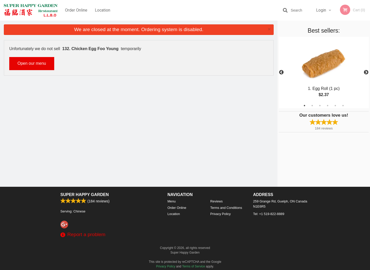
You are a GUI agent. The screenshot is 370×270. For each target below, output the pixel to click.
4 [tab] (327, 105)
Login (321, 10)
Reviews (216, 201)
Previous (281, 72)
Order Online (76, 10)
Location (102, 10)
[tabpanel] (323, 72)
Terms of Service (193, 266)
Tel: (268, 214)
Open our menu (31, 63)
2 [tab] (312, 105)
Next (366, 72)
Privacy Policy (220, 214)
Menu (172, 201)
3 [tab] (319, 105)
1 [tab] (304, 105)
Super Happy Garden (84, 194)
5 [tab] (335, 105)
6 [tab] (343, 105)
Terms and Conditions (226, 208)
